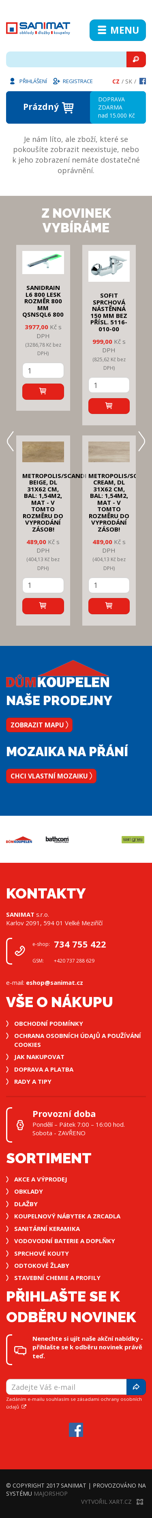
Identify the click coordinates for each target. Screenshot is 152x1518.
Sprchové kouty (41, 1253)
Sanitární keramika (47, 1228)
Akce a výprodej (40, 1179)
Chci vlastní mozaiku (51, 776)
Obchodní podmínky (48, 1023)
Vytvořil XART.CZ (112, 1501)
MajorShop (51, 1493)
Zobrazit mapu (39, 724)
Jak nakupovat (39, 1057)
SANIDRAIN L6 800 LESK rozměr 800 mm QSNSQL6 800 (43, 300)
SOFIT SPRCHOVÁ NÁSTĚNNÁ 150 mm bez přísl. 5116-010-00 (108, 312)
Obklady (28, 1191)
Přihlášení (27, 80)
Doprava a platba (43, 1069)
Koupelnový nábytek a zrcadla (67, 1216)
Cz (116, 81)
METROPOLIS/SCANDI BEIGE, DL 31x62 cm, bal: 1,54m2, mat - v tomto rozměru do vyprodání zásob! (54, 502)
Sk (128, 81)
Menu (117, 30)
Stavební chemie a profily (57, 1278)
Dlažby (26, 1204)
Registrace (72, 80)
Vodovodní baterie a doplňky (64, 1241)
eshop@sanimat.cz (54, 982)
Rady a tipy (32, 1081)
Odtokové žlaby (41, 1265)
